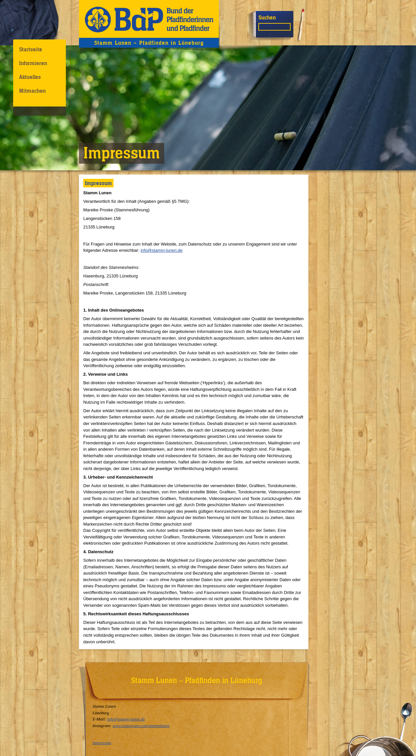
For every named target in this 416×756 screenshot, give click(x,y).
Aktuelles (30, 77)
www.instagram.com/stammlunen (141, 725)
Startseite (30, 49)
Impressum (101, 742)
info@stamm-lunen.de (161, 250)
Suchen (267, 17)
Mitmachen (32, 90)
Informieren (33, 63)
